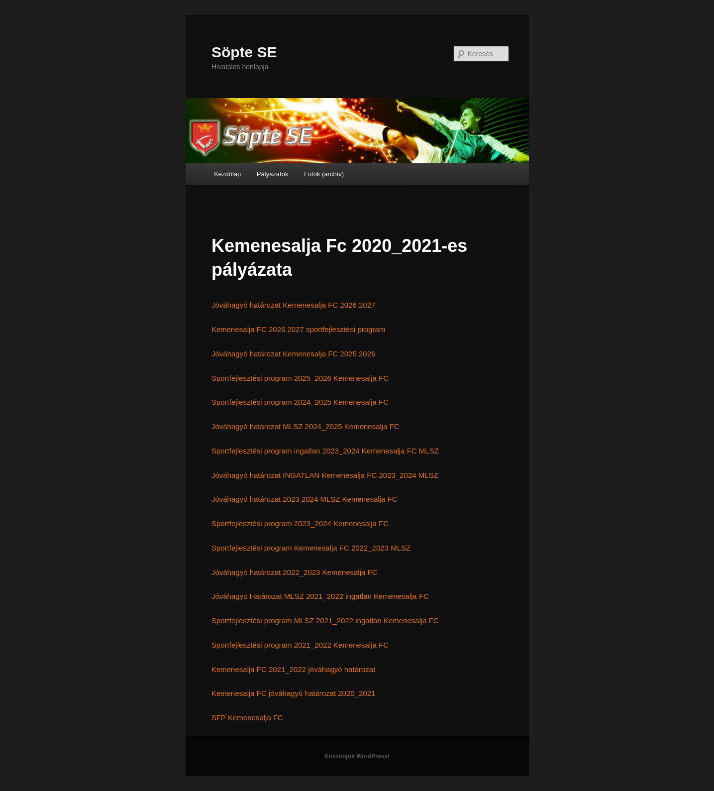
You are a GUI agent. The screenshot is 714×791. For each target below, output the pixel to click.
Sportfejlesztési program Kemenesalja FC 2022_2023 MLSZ (310, 548)
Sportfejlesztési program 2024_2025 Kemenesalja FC (300, 402)
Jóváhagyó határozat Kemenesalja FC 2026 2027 (293, 305)
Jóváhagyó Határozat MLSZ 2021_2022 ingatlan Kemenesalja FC (320, 596)
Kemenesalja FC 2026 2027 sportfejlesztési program (298, 329)
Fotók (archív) (324, 174)
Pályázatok (273, 174)
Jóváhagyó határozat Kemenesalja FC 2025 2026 (293, 353)
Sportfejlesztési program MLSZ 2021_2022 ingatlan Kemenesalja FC (325, 620)
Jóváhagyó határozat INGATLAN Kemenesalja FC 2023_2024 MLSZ (324, 475)
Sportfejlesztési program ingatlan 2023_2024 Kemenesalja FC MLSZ (325, 451)
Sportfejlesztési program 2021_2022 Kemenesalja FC (300, 645)
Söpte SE (244, 52)
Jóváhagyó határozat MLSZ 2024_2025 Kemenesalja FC (305, 426)
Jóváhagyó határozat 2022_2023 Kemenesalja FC (294, 572)
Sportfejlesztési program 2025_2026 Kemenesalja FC (300, 378)
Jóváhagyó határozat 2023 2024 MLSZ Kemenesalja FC (304, 499)
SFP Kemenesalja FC (247, 717)
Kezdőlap (227, 174)
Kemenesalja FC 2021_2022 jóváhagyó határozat (293, 669)
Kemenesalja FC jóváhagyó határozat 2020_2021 (293, 693)
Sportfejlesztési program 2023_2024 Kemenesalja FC (300, 523)
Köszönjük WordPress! (357, 756)
